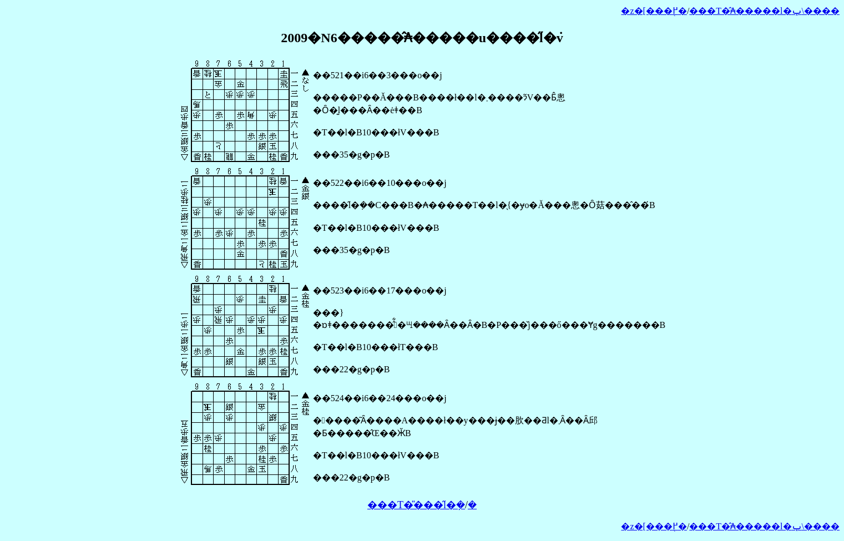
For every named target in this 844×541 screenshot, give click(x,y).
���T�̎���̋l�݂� (416, 504)
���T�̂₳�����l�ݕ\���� (764, 11)
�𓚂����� (472, 504)
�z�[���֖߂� (653, 11)
